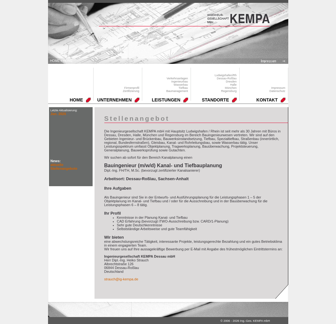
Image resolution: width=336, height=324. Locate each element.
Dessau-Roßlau (227, 78)
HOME (68, 61)
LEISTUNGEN (166, 99)
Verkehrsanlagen (177, 78)
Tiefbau (183, 87)
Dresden (231, 81)
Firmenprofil (131, 87)
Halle (233, 84)
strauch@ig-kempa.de (121, 279)
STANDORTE (215, 99)
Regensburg (228, 91)
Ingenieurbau (179, 81)
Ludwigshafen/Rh (226, 75)
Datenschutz (277, 91)
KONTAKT (267, 99)
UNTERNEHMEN (114, 99)
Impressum (278, 87)
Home (55, 61)
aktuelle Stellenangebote (64, 166)
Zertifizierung (131, 91)
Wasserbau (181, 84)
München (230, 87)
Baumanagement (177, 91)
